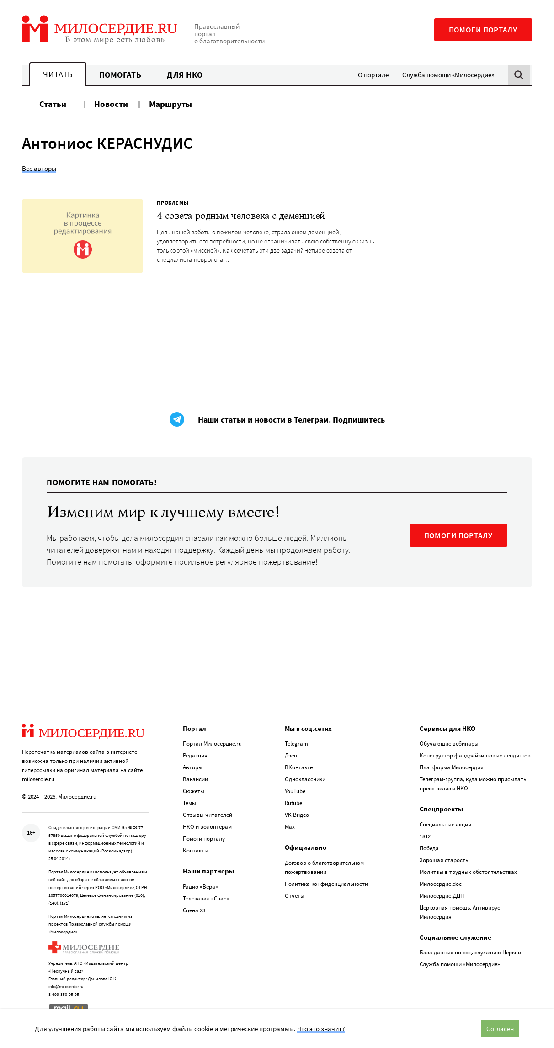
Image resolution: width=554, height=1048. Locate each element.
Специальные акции (445, 824)
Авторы (192, 767)
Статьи (52, 103)
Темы (189, 803)
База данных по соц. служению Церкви (470, 952)
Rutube (293, 803)
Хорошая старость (444, 860)
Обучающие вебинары (449, 743)
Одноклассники (305, 779)
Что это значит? (321, 1028)
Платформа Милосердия (452, 767)
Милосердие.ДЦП (442, 896)
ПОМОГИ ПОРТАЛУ (458, 535)
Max (290, 827)
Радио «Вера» (200, 886)
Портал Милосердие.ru (212, 743)
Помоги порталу (483, 30)
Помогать (120, 74)
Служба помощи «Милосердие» (448, 74)
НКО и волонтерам (207, 827)
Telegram (296, 743)
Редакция (195, 755)
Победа (429, 848)
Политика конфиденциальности (326, 884)
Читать (57, 74)
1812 (425, 836)
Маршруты (170, 103)
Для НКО (185, 74)
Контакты (195, 850)
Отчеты (294, 896)
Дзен (291, 755)
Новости (111, 103)
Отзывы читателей (207, 815)
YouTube (295, 791)
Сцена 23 (194, 910)
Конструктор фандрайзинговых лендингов (475, 755)
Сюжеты (193, 791)
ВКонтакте (299, 767)
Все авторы (39, 168)
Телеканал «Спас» (206, 898)
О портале (373, 74)
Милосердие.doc (441, 884)
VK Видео (297, 815)
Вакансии (195, 779)
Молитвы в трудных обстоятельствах (468, 872)
